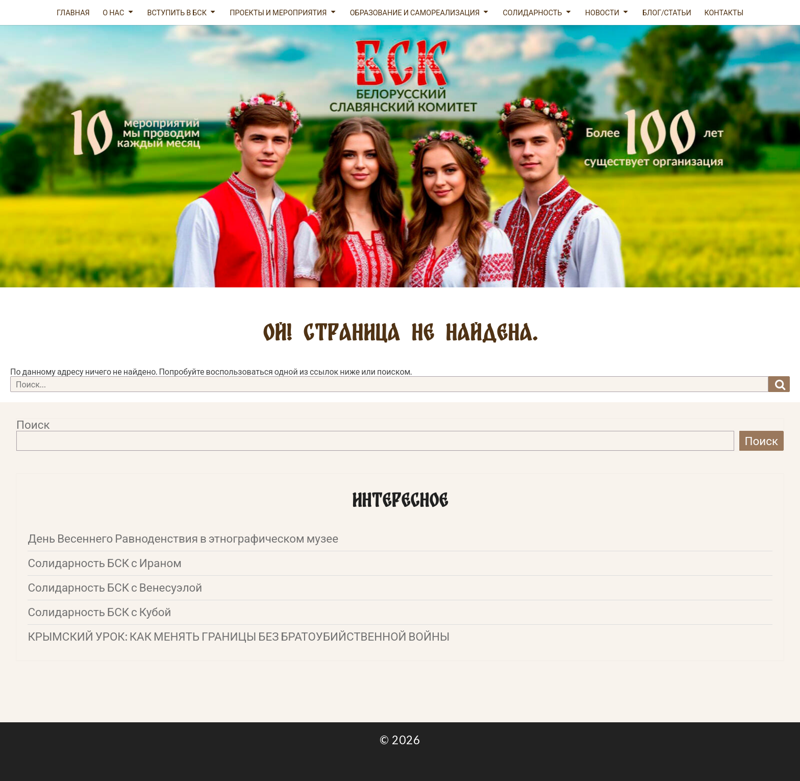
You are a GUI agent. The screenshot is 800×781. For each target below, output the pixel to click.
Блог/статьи (666, 12)
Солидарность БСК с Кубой (99, 612)
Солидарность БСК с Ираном (104, 563)
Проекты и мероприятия (278, 12)
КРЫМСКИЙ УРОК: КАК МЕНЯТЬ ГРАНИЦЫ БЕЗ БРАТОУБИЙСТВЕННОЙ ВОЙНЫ (238, 636)
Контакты (723, 12)
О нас (113, 12)
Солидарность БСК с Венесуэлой (115, 587)
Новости (602, 12)
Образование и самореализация (415, 12)
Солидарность (532, 12)
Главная (73, 12)
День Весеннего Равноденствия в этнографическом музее (183, 538)
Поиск (33, 424)
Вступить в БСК (176, 12)
